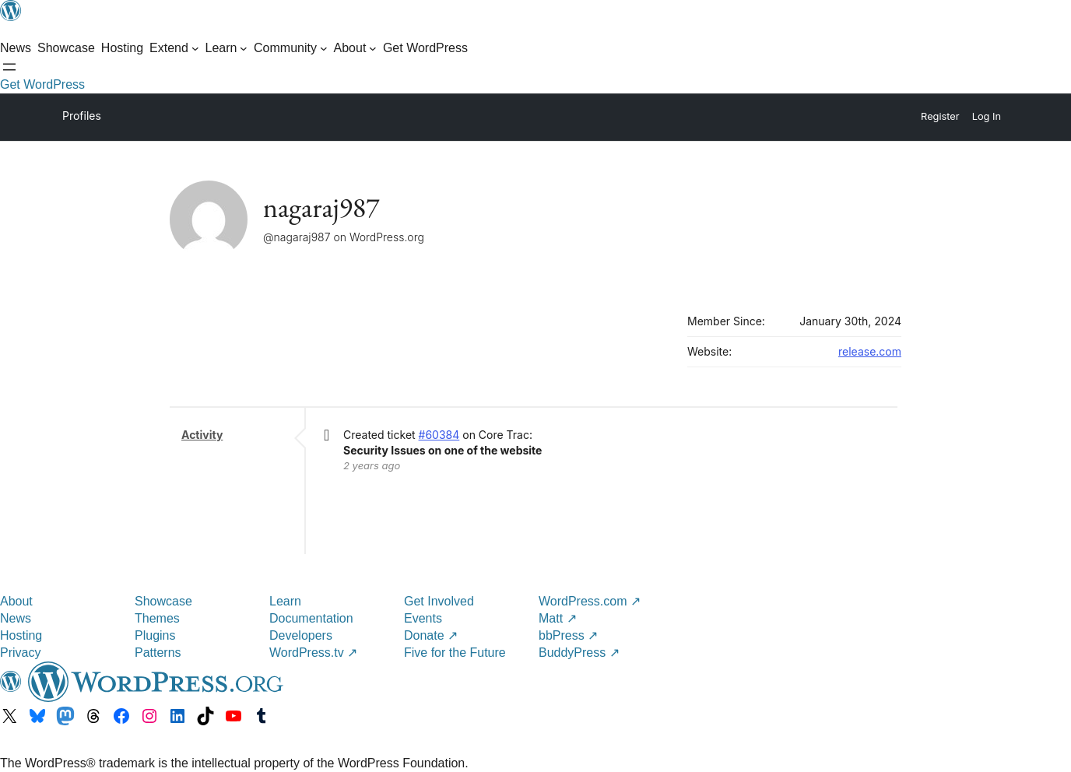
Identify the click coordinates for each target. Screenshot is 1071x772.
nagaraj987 (321, 207)
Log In (986, 116)
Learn (285, 601)
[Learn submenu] (226, 48)
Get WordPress (42, 84)
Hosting (21, 635)
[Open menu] (9, 67)
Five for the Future (455, 652)
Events (423, 618)
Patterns (158, 652)
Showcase (163, 601)
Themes (157, 618)
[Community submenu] (291, 48)
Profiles (81, 115)
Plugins (155, 635)
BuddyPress (579, 652)
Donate (431, 635)
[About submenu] (355, 48)
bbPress (568, 635)
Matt (558, 618)
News (15, 618)
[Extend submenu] (173, 48)
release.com (869, 351)
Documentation (311, 618)
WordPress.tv (313, 652)
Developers (300, 635)
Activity (202, 434)
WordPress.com (590, 601)
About (16, 601)
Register (940, 116)
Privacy (20, 652)
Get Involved (439, 601)
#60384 (439, 434)
